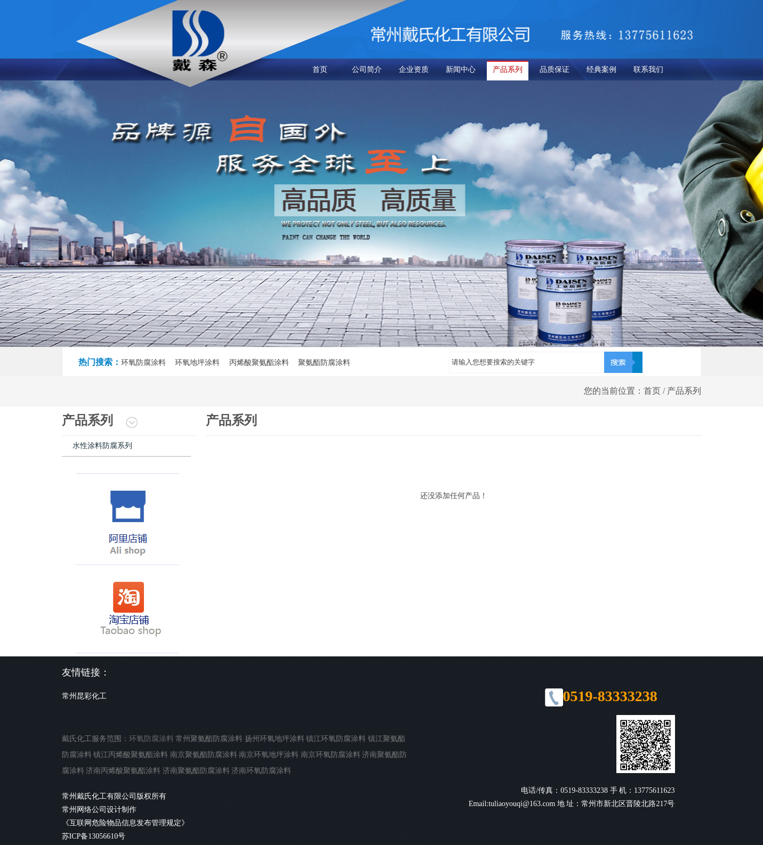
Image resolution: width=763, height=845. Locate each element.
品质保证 (554, 70)
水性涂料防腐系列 (102, 446)
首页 (319, 70)
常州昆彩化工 (84, 696)
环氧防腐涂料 (151, 739)
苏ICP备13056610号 (94, 836)
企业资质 (414, 70)
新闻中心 (461, 70)
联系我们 (648, 70)
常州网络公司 (84, 810)
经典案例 (601, 70)
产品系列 (508, 70)
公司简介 (367, 70)
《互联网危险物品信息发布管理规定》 (125, 823)
